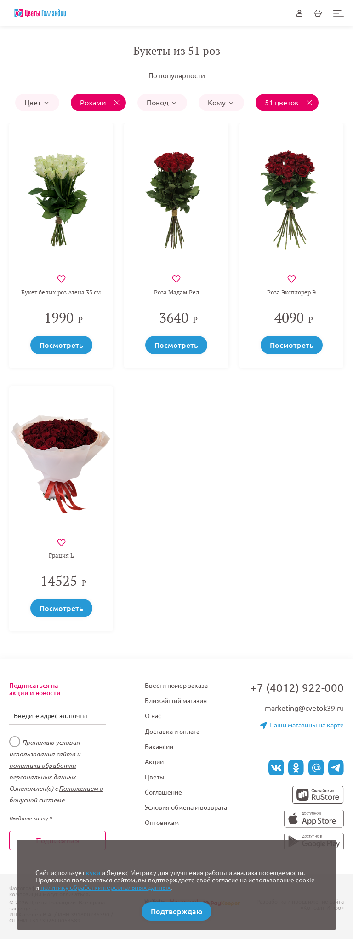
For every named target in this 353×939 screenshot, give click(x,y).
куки (93, 872)
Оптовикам (162, 822)
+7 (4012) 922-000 (297, 688)
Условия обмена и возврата (186, 807)
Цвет (37, 102)
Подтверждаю (176, 911)
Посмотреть (61, 345)
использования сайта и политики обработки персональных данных (44, 765)
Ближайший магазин (176, 700)
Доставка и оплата (172, 731)
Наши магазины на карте (302, 725)
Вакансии (159, 746)
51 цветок (283, 102)
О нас (153, 716)
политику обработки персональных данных (105, 887)
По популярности (176, 76)
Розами (94, 102)
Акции (154, 762)
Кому (221, 102)
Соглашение (163, 792)
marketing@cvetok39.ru (304, 708)
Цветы (155, 777)
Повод (162, 102)
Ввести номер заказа (176, 685)
